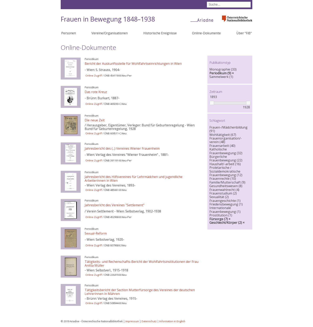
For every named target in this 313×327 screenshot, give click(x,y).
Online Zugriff (93, 75)
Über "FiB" (244, 33)
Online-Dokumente (206, 33)
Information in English (172, 321)
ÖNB (107, 75)
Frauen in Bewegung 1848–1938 (108, 19)
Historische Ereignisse (160, 33)
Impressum (132, 321)
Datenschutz (149, 321)
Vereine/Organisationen (109, 33)
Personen (68, 33)
